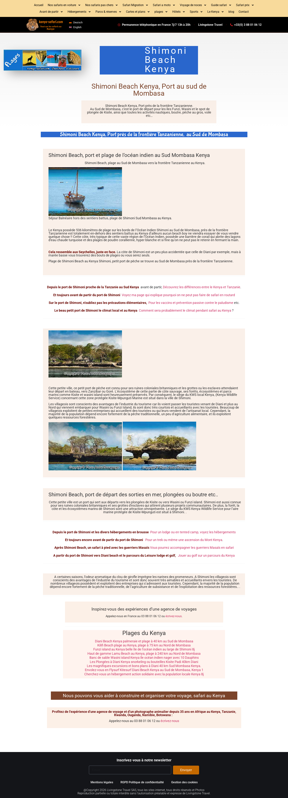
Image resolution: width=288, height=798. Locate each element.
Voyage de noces (193, 5)
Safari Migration (135, 5)
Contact (244, 11)
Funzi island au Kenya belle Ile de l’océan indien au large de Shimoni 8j (144, 649)
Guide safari (221, 5)
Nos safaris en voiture (64, 5)
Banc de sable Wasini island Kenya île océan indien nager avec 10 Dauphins (144, 657)
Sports (196, 11)
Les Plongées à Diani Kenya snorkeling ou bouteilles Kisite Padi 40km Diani (144, 662)
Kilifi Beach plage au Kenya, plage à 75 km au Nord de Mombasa (144, 645)
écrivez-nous (173, 616)
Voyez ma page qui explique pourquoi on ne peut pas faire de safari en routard (178, 295)
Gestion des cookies (184, 782)
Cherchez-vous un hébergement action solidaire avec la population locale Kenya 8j (144, 674)
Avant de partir (51, 11)
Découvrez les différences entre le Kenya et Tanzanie (201, 287)
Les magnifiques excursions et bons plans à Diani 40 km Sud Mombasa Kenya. (144, 666)
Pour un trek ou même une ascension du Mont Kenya (183, 540)
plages (161, 11)
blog (231, 11)
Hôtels (178, 11)
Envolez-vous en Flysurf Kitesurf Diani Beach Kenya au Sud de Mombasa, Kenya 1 (144, 670)
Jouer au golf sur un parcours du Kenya (206, 555)
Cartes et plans (138, 11)
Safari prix (245, 5)
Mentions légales (102, 782)
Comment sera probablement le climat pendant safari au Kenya (184, 310)
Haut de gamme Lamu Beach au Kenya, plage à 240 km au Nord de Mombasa (144, 653)
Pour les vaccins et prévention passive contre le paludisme (190, 303)
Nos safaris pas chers (101, 5)
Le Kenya (215, 11)
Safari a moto (164, 5)
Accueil (38, 5)
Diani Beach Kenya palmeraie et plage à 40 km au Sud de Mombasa (144, 641)
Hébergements (79, 11)
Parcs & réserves (109, 11)
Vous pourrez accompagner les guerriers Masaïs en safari (192, 547)
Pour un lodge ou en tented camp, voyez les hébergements (193, 532)
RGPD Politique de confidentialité (142, 782)
